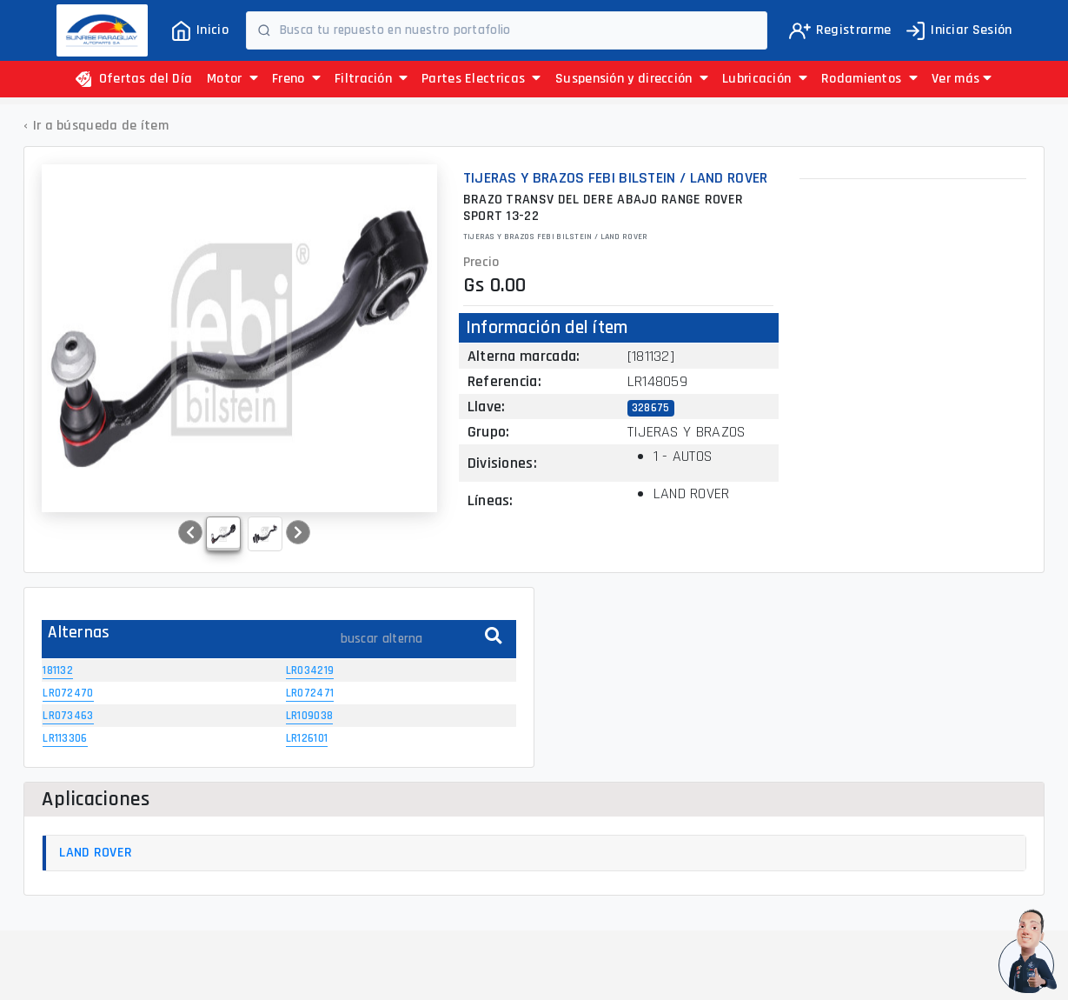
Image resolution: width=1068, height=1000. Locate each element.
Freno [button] (296, 79)
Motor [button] (232, 79)
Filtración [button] (371, 79)
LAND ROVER (95, 852)
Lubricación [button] (764, 79)
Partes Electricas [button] (481, 79)
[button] (961, 79)
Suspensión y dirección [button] (631, 79)
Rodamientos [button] (869, 79)
